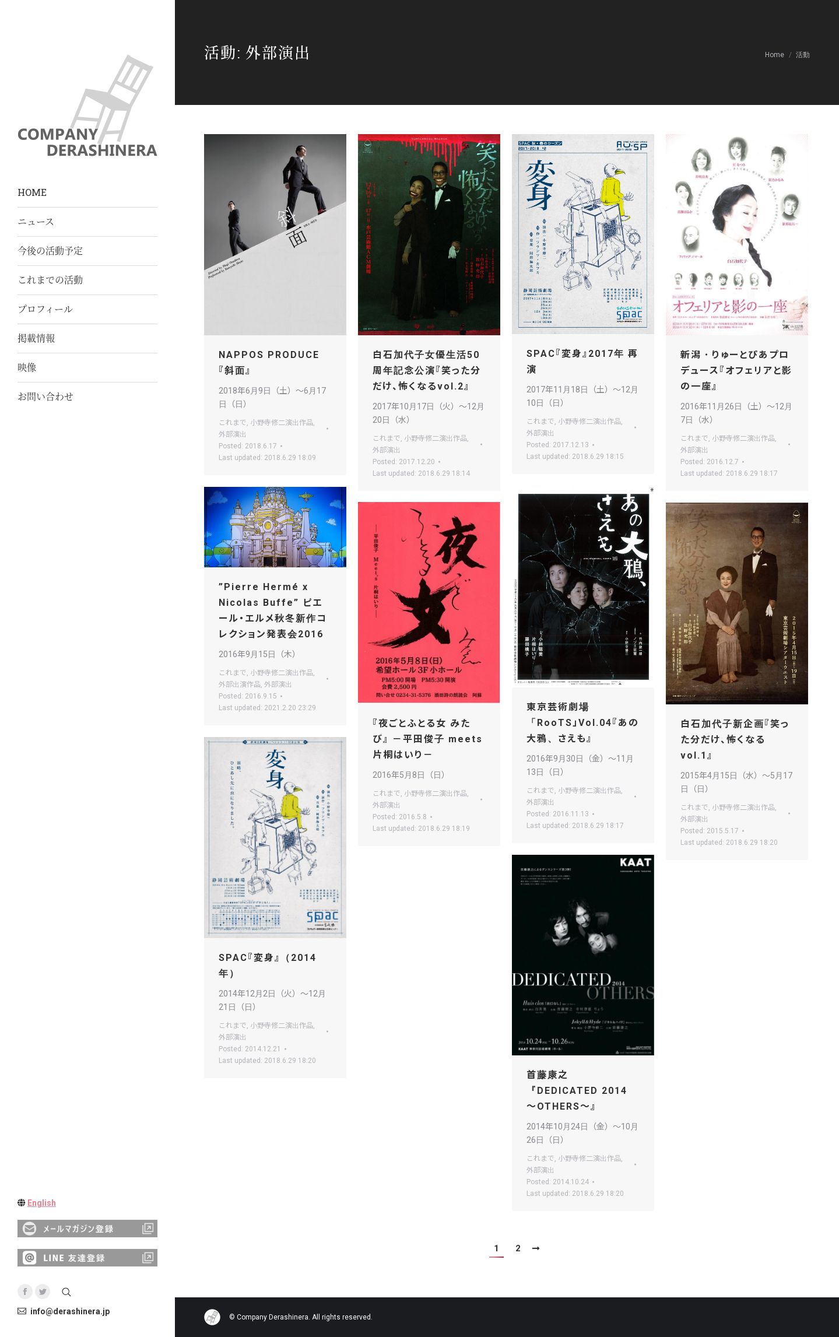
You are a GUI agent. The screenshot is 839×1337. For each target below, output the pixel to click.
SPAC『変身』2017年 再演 (582, 361)
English (41, 1203)
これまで (233, 423)
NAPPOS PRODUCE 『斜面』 (269, 362)
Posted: (248, 446)
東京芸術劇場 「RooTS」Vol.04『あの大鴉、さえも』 (582, 722)
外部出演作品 (240, 684)
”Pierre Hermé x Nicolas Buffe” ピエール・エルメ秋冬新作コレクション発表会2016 (273, 610)
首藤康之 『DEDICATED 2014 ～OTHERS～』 (576, 1090)
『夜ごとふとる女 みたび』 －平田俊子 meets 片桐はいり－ (428, 739)
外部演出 (233, 434)
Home (774, 55)
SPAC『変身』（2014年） (268, 965)
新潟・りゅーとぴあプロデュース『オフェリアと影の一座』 (736, 370)
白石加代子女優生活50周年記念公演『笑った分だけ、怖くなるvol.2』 (427, 370)
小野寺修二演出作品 (281, 423)
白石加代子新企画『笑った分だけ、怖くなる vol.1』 (734, 739)
